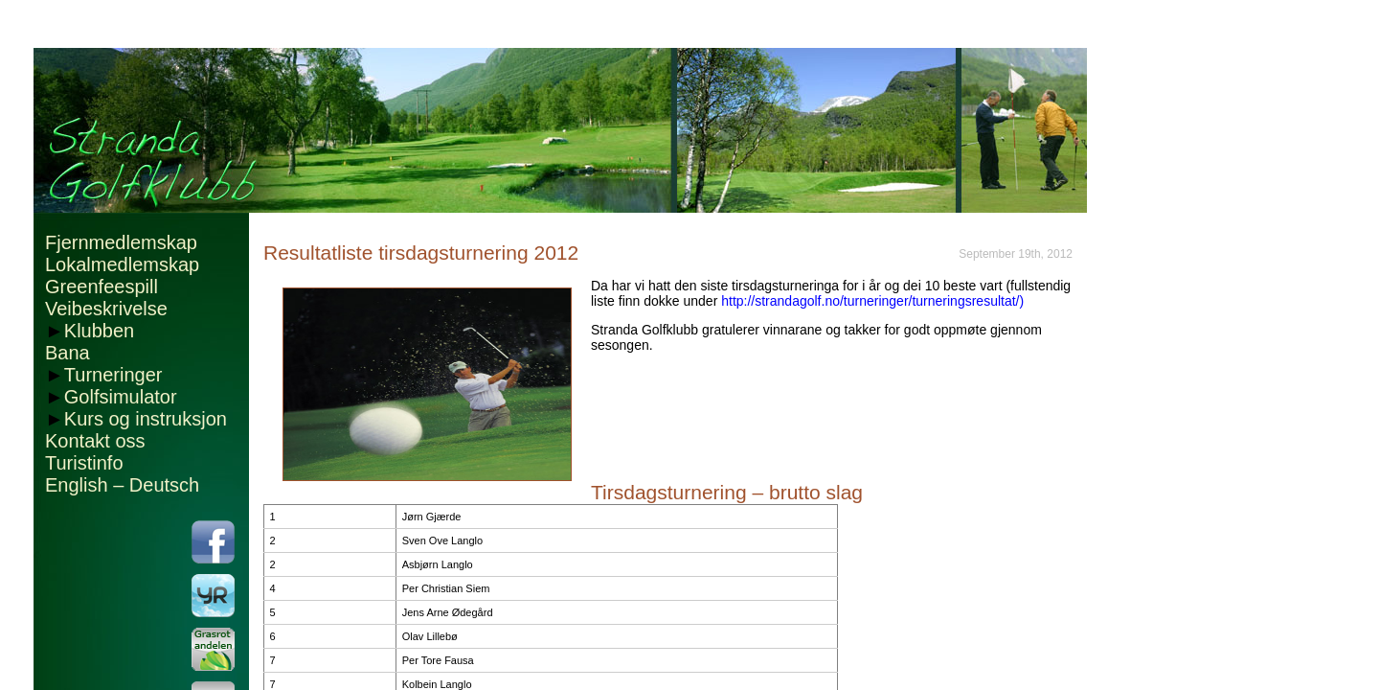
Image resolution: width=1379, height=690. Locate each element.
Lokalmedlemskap (122, 264)
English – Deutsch (122, 484)
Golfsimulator (120, 396)
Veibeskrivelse (106, 308)
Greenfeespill (101, 286)
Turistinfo (84, 462)
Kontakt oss (95, 440)
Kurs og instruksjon (145, 418)
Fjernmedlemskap (121, 242)
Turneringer (113, 374)
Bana (67, 352)
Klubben (99, 330)
